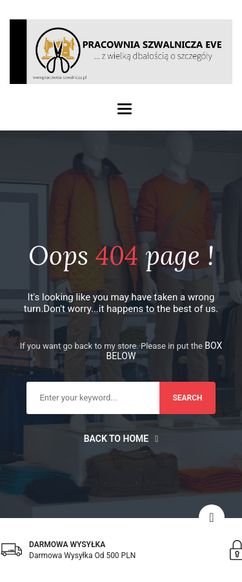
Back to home (121, 438)
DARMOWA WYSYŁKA (67, 544)
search (187, 397)
